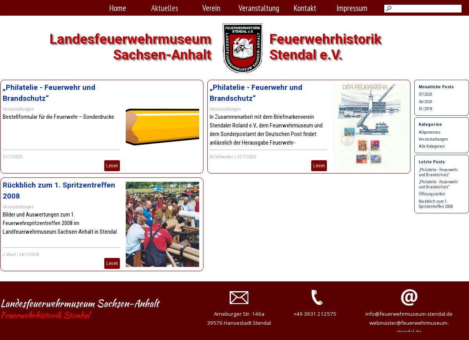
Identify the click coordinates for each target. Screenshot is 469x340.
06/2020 (425, 101)
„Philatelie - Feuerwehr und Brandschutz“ (438, 172)
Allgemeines (429, 132)
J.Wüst (9, 254)
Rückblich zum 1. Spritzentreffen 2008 (436, 204)
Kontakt (305, 7)
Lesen (112, 165)
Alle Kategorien (432, 146)
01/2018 (425, 108)
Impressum (351, 7)
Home (117, 7)
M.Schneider (221, 156)
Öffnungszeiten (432, 194)
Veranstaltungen (18, 109)
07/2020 (425, 94)
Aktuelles (164, 7)
